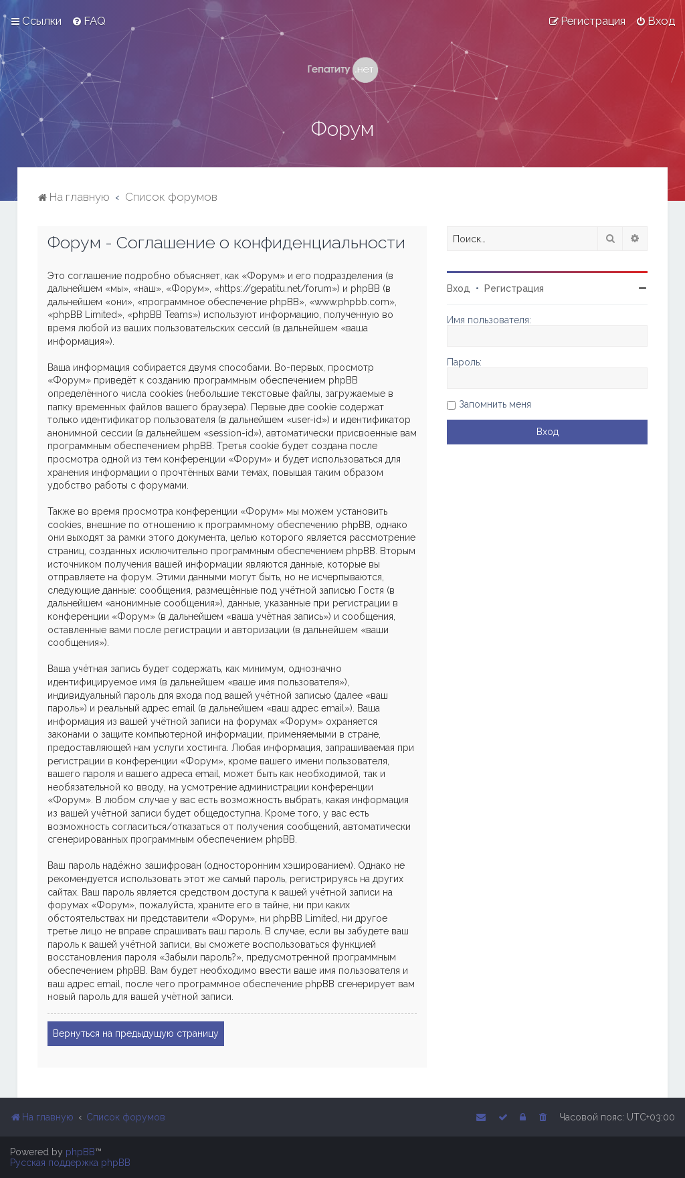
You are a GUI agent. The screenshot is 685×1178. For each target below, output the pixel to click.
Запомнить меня (495, 404)
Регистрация (514, 288)
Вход (458, 288)
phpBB (80, 1152)
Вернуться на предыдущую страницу (136, 1033)
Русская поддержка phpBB (70, 1162)
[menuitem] (89, 20)
